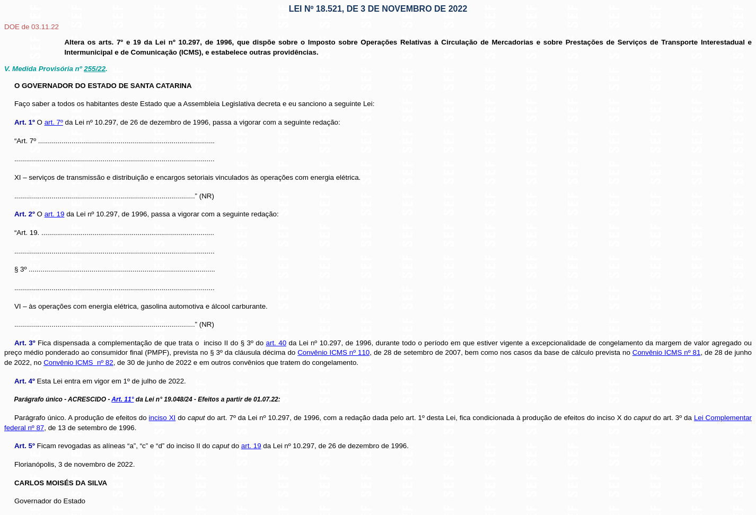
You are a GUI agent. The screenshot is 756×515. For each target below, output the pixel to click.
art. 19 (55, 214)
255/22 (95, 69)
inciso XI (162, 418)
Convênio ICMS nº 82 (78, 362)
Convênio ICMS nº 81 (666, 352)
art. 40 (276, 343)
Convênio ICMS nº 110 (333, 352)
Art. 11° (122, 399)
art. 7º (54, 122)
